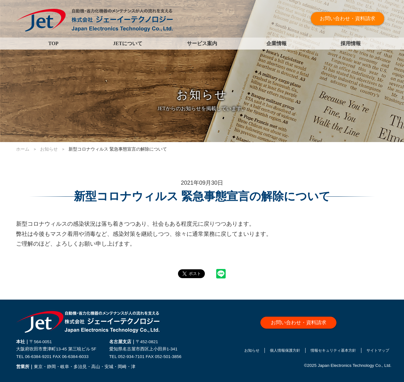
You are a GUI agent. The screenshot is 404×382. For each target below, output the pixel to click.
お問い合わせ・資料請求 (348, 18)
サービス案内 (202, 43)
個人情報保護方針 (270, 351)
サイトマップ (378, 351)
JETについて (127, 43)
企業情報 (276, 43)
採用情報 (351, 43)
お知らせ (232, 351)
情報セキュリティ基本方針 (326, 351)
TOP (53, 43)
